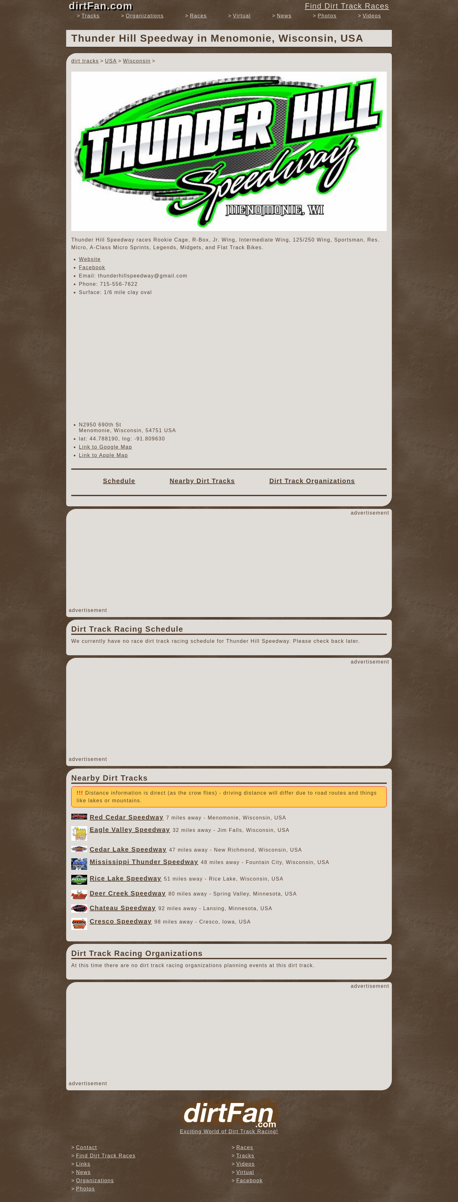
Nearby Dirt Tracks (202, 480)
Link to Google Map (105, 447)
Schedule (119, 480)
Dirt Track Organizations (312, 480)
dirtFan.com (101, 5)
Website (90, 259)
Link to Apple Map (103, 455)
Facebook (92, 267)
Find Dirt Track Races (347, 6)
